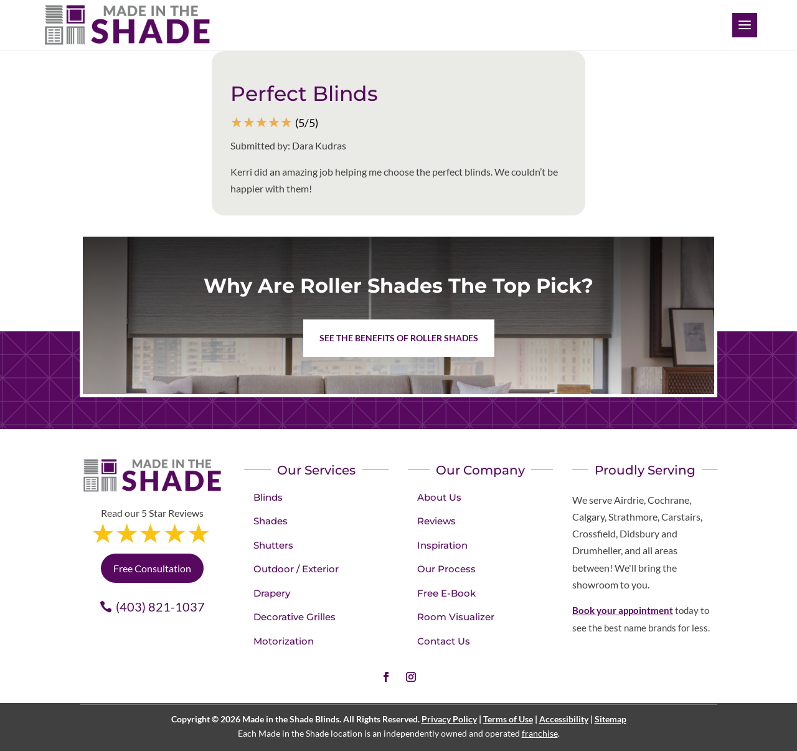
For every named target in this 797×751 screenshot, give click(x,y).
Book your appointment (622, 610)
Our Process (446, 569)
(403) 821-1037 (160, 606)
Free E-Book (446, 593)
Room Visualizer (455, 617)
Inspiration (442, 545)
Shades (270, 521)
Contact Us (443, 641)
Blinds (268, 497)
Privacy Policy (449, 719)
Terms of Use (508, 719)
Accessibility (563, 719)
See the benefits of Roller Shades (398, 338)
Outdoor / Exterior (296, 569)
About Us (439, 497)
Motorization (283, 641)
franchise (540, 733)
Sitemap (610, 719)
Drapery (271, 593)
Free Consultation (152, 568)
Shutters (273, 545)
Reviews (436, 521)
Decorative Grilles (294, 617)
